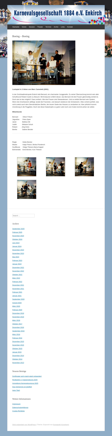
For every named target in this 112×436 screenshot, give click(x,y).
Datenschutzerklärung (20, 407)
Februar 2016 (17, 338)
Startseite (15, 27)
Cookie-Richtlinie (18, 411)
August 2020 (17, 303)
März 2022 (16, 278)
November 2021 (18, 289)
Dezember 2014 (18, 356)
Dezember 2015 (18, 341)
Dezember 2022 (18, 267)
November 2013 (18, 363)
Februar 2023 (17, 260)
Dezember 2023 (18, 250)
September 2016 (18, 331)
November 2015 (18, 345)
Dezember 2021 (18, 285)
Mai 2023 (15, 257)
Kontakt (70, 27)
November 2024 (18, 236)
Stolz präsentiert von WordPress (24, 425)
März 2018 (16, 320)
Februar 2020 (17, 310)
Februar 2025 (17, 232)
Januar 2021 (16, 296)
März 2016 (16, 334)
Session (32, 27)
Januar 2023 (16, 264)
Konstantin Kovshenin (61, 425)
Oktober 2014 (17, 359)
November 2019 (18, 317)
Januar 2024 (16, 246)
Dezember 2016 (18, 327)
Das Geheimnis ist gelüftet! (22, 387)
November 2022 (18, 271)
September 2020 (18, 299)
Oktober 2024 (17, 239)
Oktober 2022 (17, 275)
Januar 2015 (16, 352)
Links (63, 27)
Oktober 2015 (17, 349)
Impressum (16, 404)
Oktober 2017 (17, 324)
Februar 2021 (17, 292)
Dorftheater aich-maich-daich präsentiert (27, 376)
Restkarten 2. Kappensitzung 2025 (24, 380)
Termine (48, 27)
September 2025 (18, 229)
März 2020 (16, 306)
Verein (24, 27)
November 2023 (18, 253)
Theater (40, 27)
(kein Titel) (16, 390)
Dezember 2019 (18, 313)
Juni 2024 (15, 243)
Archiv (56, 27)
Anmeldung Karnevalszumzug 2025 (25, 383)
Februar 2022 (17, 282)
